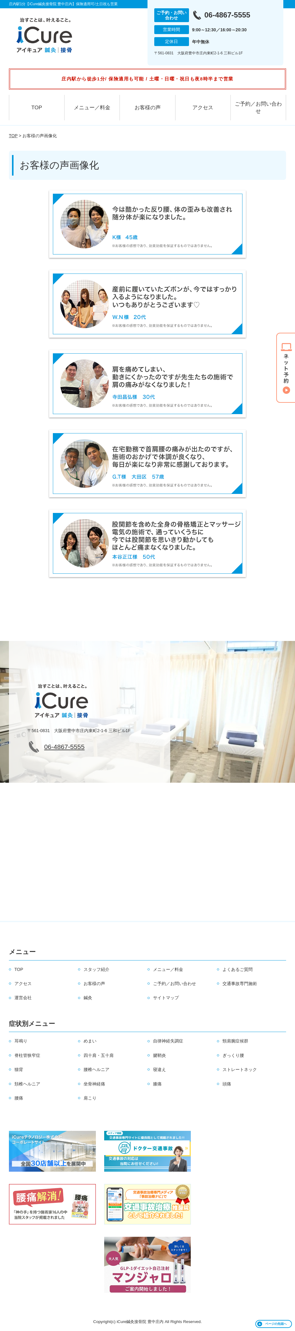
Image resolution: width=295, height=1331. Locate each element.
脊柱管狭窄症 (27, 1055)
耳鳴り (20, 1040)
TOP (36, 108)
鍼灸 (88, 997)
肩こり (90, 1098)
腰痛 (18, 1098)
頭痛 (226, 1083)
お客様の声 (148, 108)
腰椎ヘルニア (96, 1069)
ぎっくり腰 (233, 1055)
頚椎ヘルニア (27, 1083)
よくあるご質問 (237, 969)
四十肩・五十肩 (99, 1055)
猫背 (18, 1069)
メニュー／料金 (92, 108)
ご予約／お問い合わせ (258, 107)
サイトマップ (166, 997)
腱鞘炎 (159, 1055)
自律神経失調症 (168, 1040)
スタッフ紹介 (96, 969)
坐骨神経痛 (94, 1083)
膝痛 (157, 1083)
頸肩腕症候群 (235, 1040)
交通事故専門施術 (239, 983)
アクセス (202, 108)
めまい (90, 1040)
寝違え (159, 1069)
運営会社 (23, 997)
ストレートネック (239, 1069)
